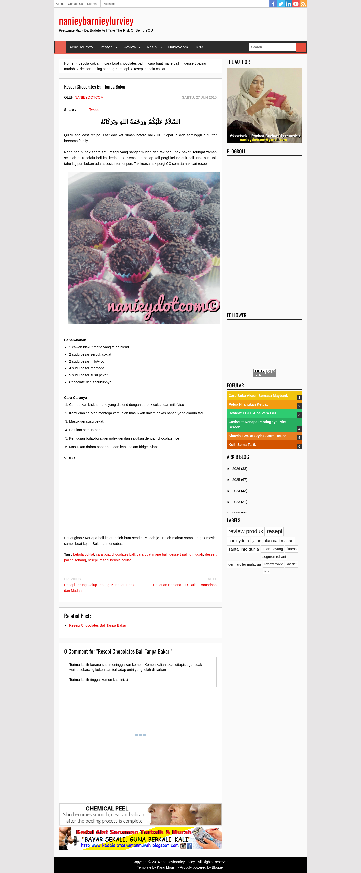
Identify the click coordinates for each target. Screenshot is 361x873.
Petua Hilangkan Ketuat (248, 404)
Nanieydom (178, 47)
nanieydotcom (89, 97)
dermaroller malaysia (244, 564)
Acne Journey (81, 47)
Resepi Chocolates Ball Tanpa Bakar (97, 625)
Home (60, 47)
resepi (93, 560)
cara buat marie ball (152, 554)
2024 (236, 491)
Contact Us (75, 4)
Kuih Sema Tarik (242, 445)
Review (129, 47)
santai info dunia (243, 549)
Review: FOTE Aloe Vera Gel (252, 413)
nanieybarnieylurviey (96, 20)
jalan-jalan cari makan (272, 540)
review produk (245, 531)
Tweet (93, 110)
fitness (291, 549)
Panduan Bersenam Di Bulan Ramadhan (185, 585)
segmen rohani (274, 557)
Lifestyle (106, 47)
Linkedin (288, 4)
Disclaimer (110, 4)
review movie (273, 564)
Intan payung (272, 549)
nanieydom (238, 540)
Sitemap (92, 4)
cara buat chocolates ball (115, 554)
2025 (236, 480)
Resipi (152, 47)
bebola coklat (83, 554)
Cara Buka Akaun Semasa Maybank (258, 396)
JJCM (198, 47)
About (60, 4)
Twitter (281, 4)
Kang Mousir (167, 867)
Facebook (273, 4)
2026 (236, 469)
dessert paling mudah (186, 554)
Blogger (218, 867)
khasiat (291, 564)
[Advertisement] (264, 232)
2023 (236, 502)
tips (266, 571)
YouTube (296, 4)
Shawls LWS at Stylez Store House (257, 436)
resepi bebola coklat (115, 560)
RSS (303, 4)
